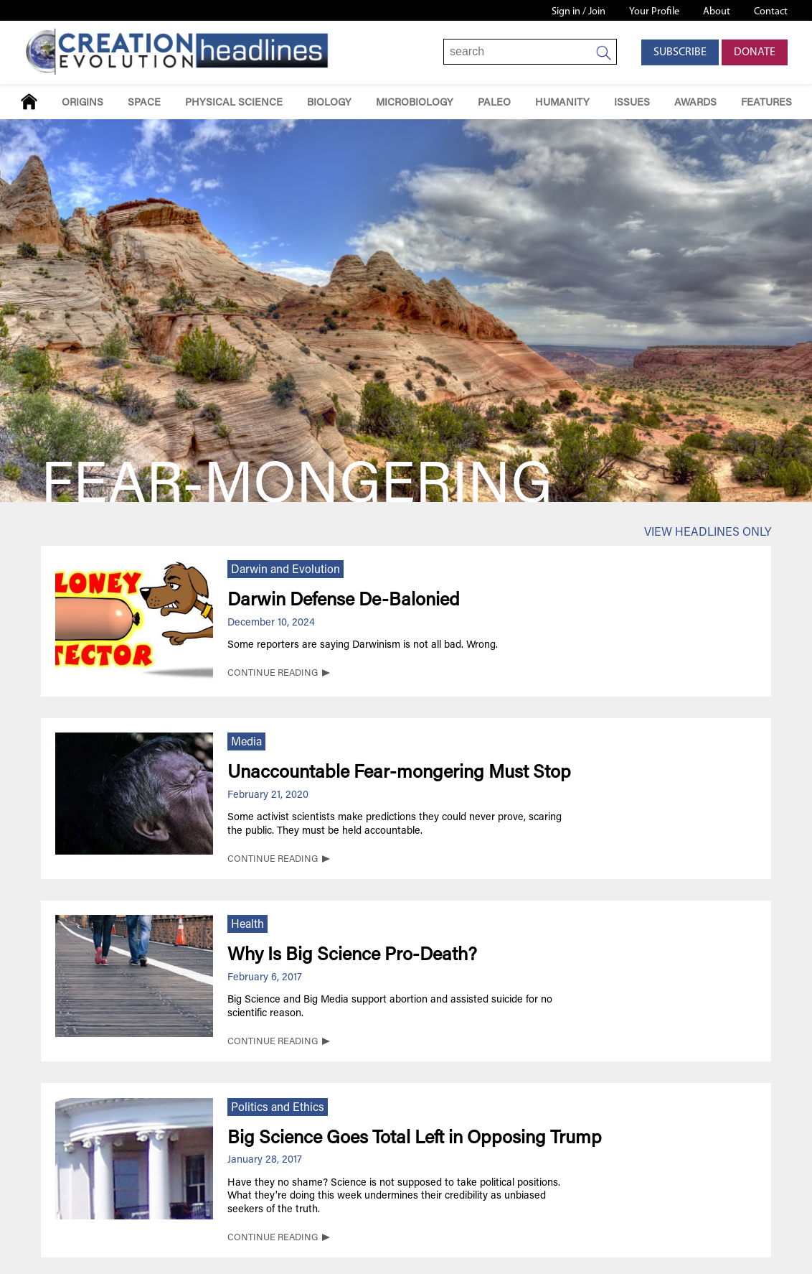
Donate (754, 52)
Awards (695, 103)
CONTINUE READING (272, 673)
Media (246, 742)
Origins (82, 103)
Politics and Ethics (277, 1108)
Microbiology (414, 103)
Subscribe (680, 52)
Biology (329, 103)
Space (144, 103)
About (716, 11)
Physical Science (234, 103)
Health (247, 925)
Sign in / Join (578, 11)
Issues (632, 103)
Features (766, 103)
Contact (771, 11)
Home (29, 101)
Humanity (562, 103)
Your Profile (654, 11)
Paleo (494, 103)
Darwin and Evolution (285, 570)
